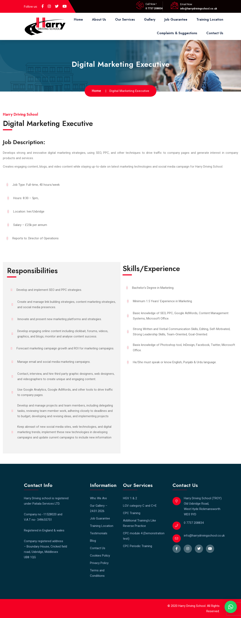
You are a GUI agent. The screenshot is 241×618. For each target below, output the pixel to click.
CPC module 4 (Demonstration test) (143, 535)
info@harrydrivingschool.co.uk (198, 8)
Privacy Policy (99, 563)
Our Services (125, 19)
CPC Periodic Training (137, 546)
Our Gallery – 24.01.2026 (98, 508)
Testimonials (98, 533)
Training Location (209, 19)
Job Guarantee (175, 19)
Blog (93, 541)
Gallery (149, 19)
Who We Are (98, 498)
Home (78, 19)
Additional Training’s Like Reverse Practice (139, 523)
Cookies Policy (100, 555)
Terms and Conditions (97, 573)
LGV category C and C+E (140, 506)
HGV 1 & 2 (130, 498)
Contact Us (214, 33)
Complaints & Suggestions (177, 33)
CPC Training (131, 513)
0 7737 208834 (154, 8)
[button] (230, 607)
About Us (99, 19)
